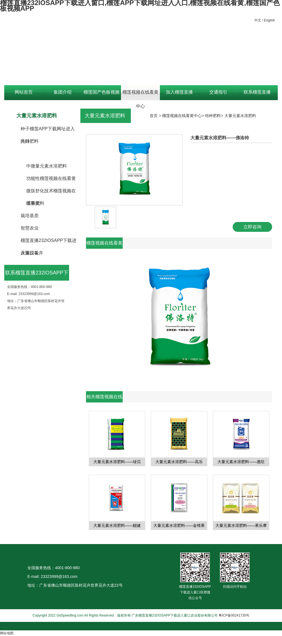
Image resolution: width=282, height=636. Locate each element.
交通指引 (218, 92)
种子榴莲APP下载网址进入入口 (48, 130)
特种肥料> (214, 115)
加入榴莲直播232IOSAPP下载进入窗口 (179, 95)
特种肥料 (30, 141)
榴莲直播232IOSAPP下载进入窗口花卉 (48, 242)
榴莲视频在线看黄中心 (140, 95)
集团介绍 (63, 92)
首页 (154, 115)
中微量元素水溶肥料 (46, 166)
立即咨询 (252, 227)
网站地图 (7, 633)
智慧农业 (30, 228)
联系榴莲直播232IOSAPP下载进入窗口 (257, 95)
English (269, 20)
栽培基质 (30, 215)
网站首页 (24, 92)
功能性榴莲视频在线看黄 (51, 178)
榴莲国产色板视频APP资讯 (101, 95)
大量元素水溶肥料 (44, 153)
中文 (257, 20)
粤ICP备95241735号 (234, 615)
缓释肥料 (35, 203)
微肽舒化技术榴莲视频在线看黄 (51, 192)
